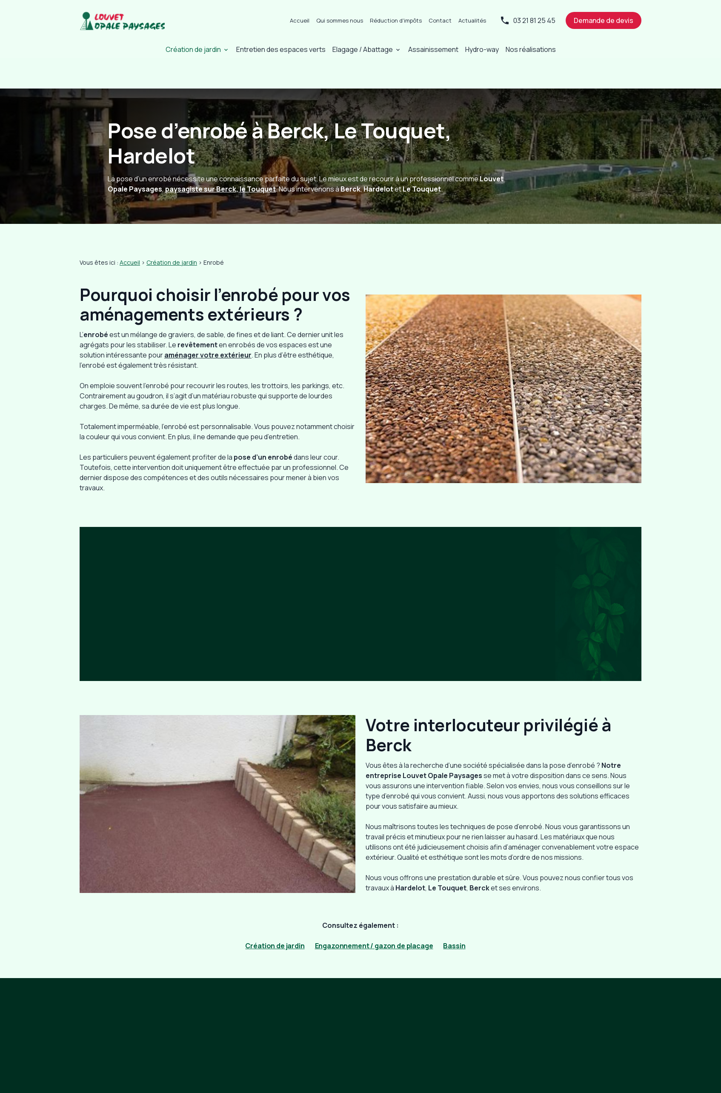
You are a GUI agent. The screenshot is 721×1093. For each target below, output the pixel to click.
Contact (440, 20)
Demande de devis (603, 20)
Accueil (299, 20)
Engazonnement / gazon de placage (374, 915)
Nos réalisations (531, 49)
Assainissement (433, 49)
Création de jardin (193, 49)
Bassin (454, 915)
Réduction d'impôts (396, 20)
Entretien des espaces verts (281, 49)
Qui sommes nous (339, 20)
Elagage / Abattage (362, 49)
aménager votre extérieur (208, 324)
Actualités (472, 20)
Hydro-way (482, 49)
